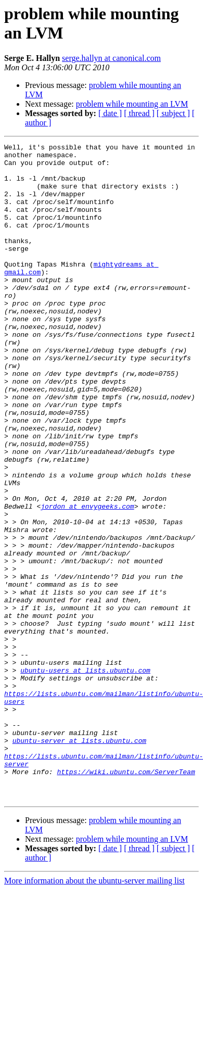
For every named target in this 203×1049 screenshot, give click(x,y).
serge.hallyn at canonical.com (111, 58)
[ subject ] (173, 113)
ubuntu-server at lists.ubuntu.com (79, 860)
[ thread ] (139, 113)
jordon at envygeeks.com (87, 579)
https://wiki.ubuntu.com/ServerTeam (126, 898)
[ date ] (110, 113)
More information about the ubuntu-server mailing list (94, 1011)
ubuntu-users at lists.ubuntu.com (85, 776)
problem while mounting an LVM (132, 103)
